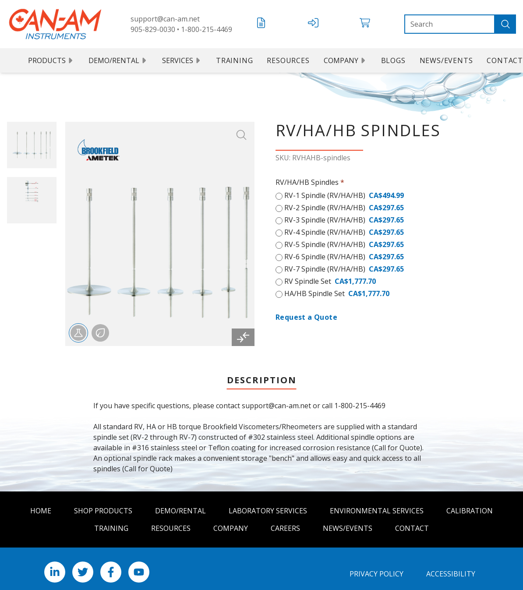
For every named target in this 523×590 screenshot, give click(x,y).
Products (51, 60)
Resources (288, 60)
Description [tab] (262, 380)
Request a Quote (306, 317)
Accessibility (450, 574)
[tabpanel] (261, 437)
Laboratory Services (268, 511)
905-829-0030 (153, 29)
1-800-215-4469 (206, 29)
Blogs (393, 60)
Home (40, 511)
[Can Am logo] (55, 24)
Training (234, 60)
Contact (412, 528)
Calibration (469, 511)
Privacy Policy (376, 574)
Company (345, 60)
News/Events (446, 60)
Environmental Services (377, 511)
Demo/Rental (118, 60)
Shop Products (103, 511)
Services (182, 60)
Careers (285, 528)
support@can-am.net (165, 19)
